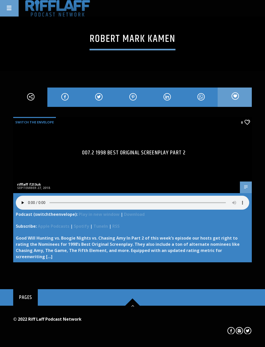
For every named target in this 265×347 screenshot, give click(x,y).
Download (134, 214)
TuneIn (100, 226)
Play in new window (99, 214)
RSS (116, 226)
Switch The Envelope (34, 122)
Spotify (81, 226)
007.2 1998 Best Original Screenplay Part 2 (134, 152)
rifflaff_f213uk (29, 184)
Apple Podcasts (53, 226)
